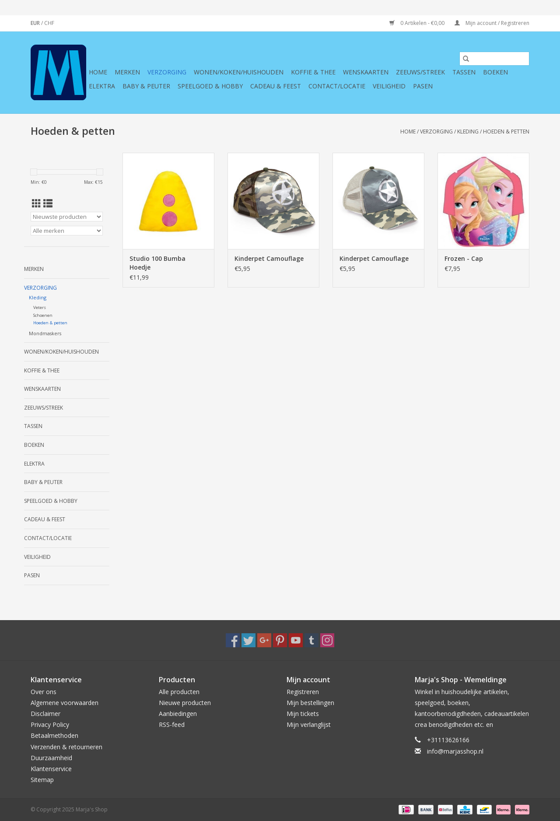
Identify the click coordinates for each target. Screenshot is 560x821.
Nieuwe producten (185, 702)
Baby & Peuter (146, 86)
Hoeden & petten (506, 131)
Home (98, 72)
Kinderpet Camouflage (269, 258)
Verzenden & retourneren (66, 747)
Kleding (468, 131)
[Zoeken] (494, 59)
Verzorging (166, 72)
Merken (127, 72)
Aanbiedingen (178, 713)
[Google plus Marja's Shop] (264, 640)
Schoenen (42, 315)
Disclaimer (45, 713)
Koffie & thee (313, 72)
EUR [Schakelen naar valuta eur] (36, 23)
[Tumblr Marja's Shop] (311, 640)
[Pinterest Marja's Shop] (280, 640)
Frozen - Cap (463, 258)
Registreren (303, 692)
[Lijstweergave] (47, 203)
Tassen (464, 72)
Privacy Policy (50, 724)
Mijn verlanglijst (309, 724)
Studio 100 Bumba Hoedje (158, 262)
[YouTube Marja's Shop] (296, 640)
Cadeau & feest (275, 86)
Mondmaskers (45, 333)
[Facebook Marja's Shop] (233, 640)
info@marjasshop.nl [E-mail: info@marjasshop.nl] (455, 751)
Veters (39, 307)
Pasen (423, 86)
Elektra (102, 86)
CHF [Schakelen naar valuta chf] (49, 23)
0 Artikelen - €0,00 (417, 23)
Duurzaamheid (51, 758)
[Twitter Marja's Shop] (249, 640)
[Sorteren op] (67, 216)
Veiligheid (389, 86)
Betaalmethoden (54, 735)
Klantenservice (51, 769)
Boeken (495, 72)
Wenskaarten (365, 72)
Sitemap (42, 779)
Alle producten (179, 692)
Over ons (43, 692)
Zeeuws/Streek (420, 72)
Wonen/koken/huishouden (239, 72)
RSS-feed (172, 724)
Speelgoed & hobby (210, 86)
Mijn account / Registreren (492, 23)
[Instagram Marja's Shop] (327, 640)
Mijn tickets (303, 713)
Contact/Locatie (336, 86)
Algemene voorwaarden (64, 702)
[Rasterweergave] (36, 203)
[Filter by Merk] (67, 230)
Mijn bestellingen (310, 702)
